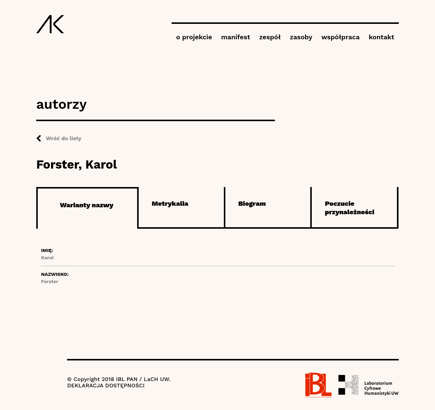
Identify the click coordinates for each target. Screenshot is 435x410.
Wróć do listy (63, 138)
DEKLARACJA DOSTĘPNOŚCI (105, 385)
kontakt (381, 37)
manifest (235, 37)
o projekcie (194, 37)
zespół (270, 37)
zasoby (301, 37)
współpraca (340, 37)
